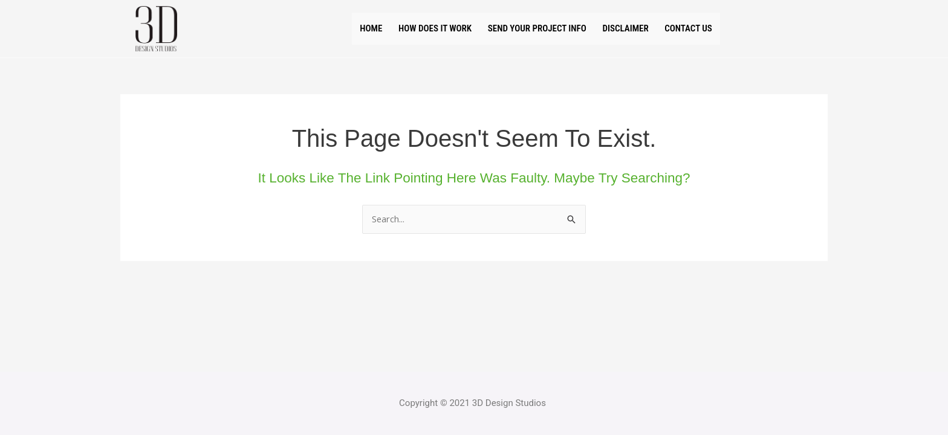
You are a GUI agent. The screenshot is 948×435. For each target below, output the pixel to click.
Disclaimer (638, 28)
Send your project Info (536, 28)
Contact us (712, 28)
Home (346, 28)
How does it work (421, 28)
